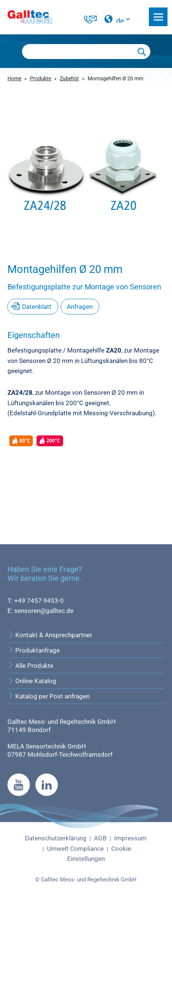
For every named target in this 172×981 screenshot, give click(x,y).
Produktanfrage (33, 723)
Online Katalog (31, 753)
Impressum (130, 911)
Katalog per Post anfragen (48, 769)
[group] (86, 166)
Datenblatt (36, 306)
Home (14, 78)
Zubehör (69, 78)
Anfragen (80, 306)
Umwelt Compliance (75, 921)
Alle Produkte (30, 738)
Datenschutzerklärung (56, 911)
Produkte (40, 78)
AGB (100, 911)
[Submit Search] (142, 51)
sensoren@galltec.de (44, 683)
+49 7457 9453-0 (39, 673)
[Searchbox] (78, 51)
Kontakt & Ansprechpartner (49, 707)
